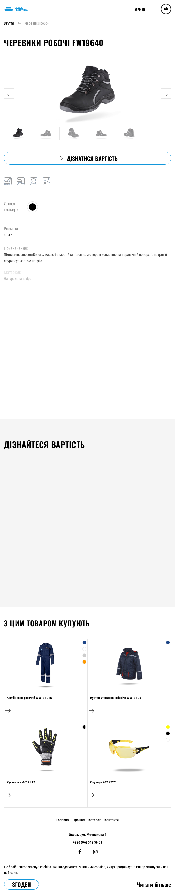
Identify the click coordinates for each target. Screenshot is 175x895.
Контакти (111, 820)
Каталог (94, 820)
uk (166, 8)
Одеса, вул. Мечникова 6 (87, 834)
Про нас (79, 820)
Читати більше (154, 884)
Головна (62, 820)
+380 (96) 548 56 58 (87, 842)
